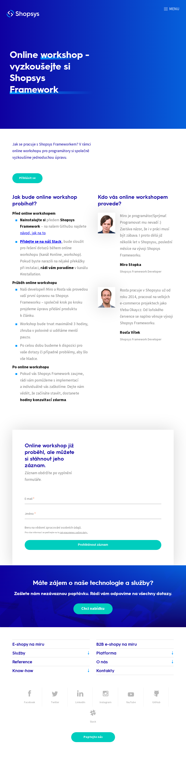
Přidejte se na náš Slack (40, 241)
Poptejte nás (93, 737)
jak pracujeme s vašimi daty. (74, 532)
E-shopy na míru (28, 644)
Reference (22, 661)
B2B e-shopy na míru (116, 644)
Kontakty (105, 670)
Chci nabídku (93, 608)
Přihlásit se (27, 178)
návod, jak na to (33, 232)
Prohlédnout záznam (93, 544)
